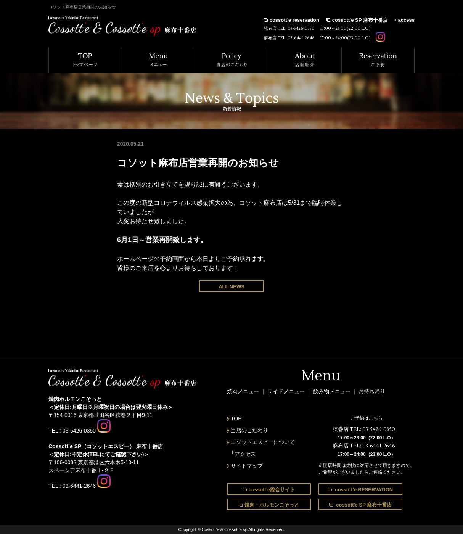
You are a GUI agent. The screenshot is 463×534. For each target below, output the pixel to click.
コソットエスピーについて (263, 442)
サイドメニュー (286, 391)
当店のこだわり (249, 430)
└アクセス (243, 454)
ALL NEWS (231, 287)
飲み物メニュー (332, 391)
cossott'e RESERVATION (363, 489)
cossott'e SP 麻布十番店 (360, 20)
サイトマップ (247, 466)
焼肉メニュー (243, 391)
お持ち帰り (372, 391)
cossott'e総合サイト (272, 489)
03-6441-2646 (301, 38)
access (406, 20)
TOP (236, 418)
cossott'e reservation (294, 20)
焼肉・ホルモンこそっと (271, 505)
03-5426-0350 (301, 28)
